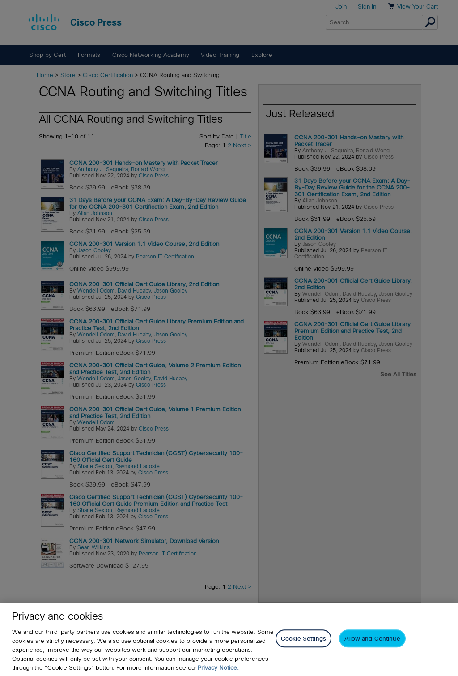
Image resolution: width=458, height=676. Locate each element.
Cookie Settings (303, 638)
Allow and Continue (372, 638)
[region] (229, 639)
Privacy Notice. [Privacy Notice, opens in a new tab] (218, 667)
